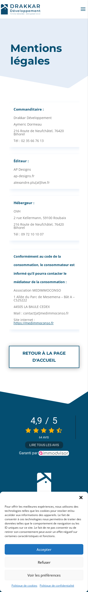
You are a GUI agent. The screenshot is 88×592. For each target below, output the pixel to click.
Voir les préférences (44, 575)
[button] (81, 497)
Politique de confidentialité (57, 586)
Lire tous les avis (44, 445)
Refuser (44, 562)
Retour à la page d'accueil (44, 357)
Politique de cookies (24, 586)
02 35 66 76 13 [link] (32, 140)
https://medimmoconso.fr (34, 323)
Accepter (44, 549)
